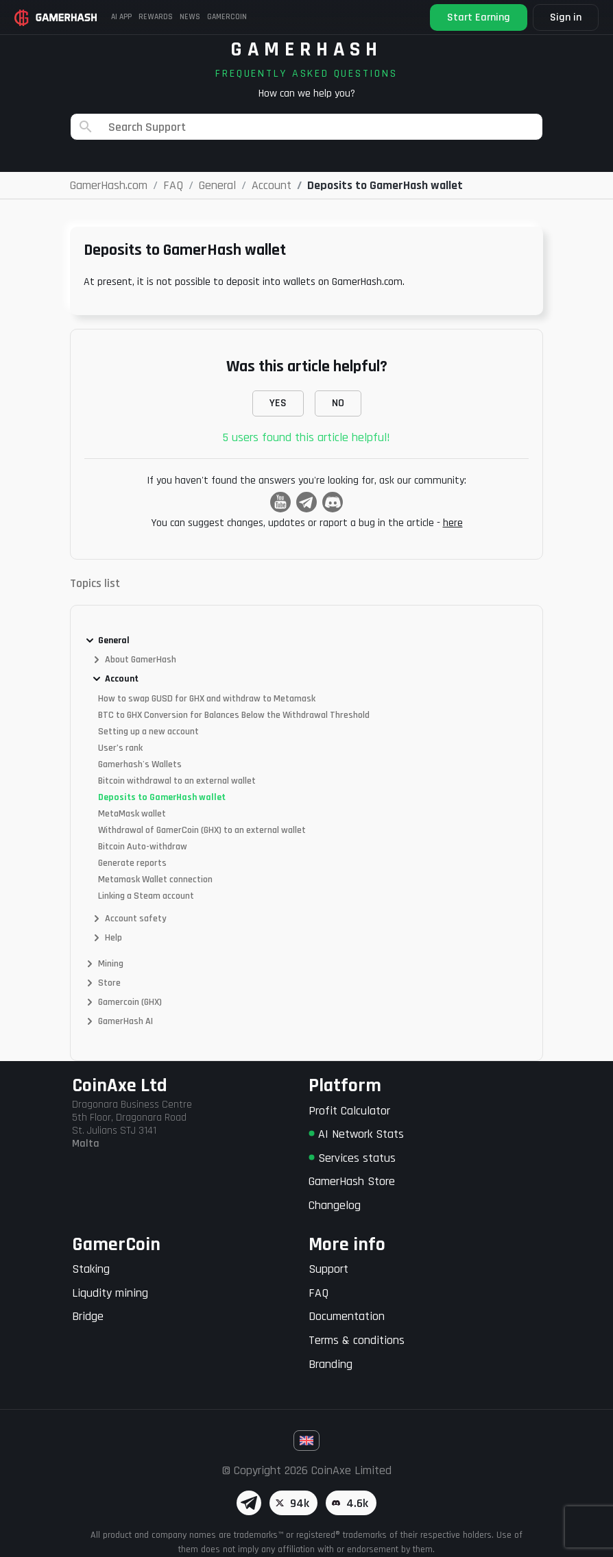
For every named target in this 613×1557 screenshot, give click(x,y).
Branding (330, 1364)
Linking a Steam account (146, 896)
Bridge (88, 1316)
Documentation (347, 1316)
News (186, 17)
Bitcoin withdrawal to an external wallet (177, 781)
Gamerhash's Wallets (140, 764)
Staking (91, 1269)
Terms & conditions (357, 1340)
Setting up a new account (148, 731)
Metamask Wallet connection (155, 879)
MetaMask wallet (132, 814)
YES (278, 403)
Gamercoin (221, 17)
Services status (352, 1158)
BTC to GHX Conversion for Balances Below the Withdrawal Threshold (234, 715)
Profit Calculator (349, 1111)
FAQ (318, 1293)
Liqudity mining (110, 1293)
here (453, 523)
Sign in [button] (563, 17)
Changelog (335, 1205)
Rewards (154, 17)
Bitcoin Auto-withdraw (142, 846)
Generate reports (132, 863)
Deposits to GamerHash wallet (162, 797)
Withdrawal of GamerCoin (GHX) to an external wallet (202, 830)
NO (338, 403)
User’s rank (120, 748)
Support (328, 1269)
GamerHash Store (352, 1181)
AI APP (122, 17)
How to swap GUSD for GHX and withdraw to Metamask (206, 699)
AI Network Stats (356, 1134)
